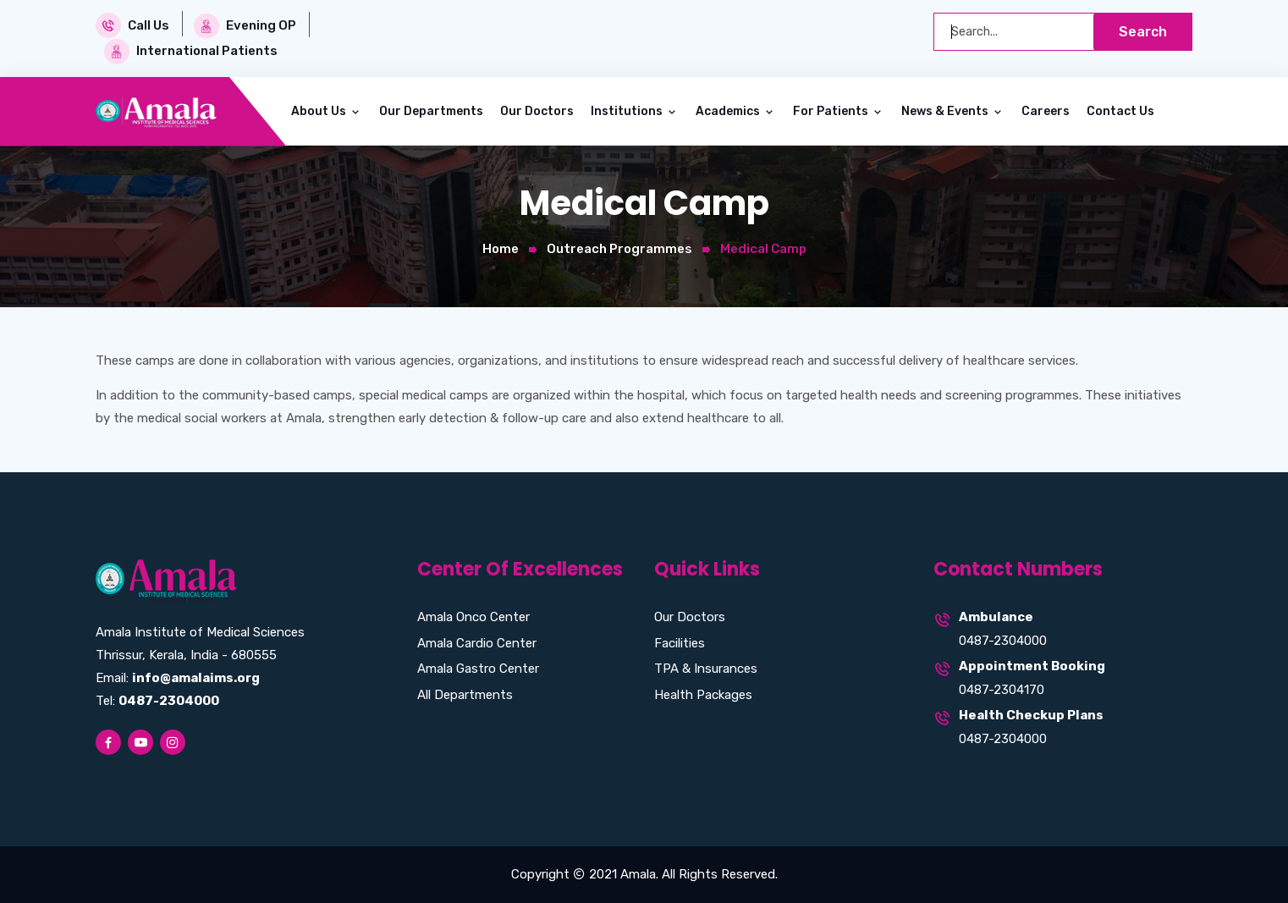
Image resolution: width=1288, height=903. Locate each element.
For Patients (832, 111)
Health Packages (703, 694)
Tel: (157, 700)
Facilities (679, 643)
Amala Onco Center (473, 617)
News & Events (946, 111)
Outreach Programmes (619, 248)
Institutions (628, 111)
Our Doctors (537, 111)
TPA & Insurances (705, 668)
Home (500, 248)
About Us (320, 111)
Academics (729, 111)
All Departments (465, 694)
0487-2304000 (1003, 640)
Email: (178, 678)
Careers (1045, 111)
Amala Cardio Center (477, 643)
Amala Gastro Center (478, 668)
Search (1143, 32)
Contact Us (1120, 111)
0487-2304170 (1001, 689)
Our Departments (431, 111)
